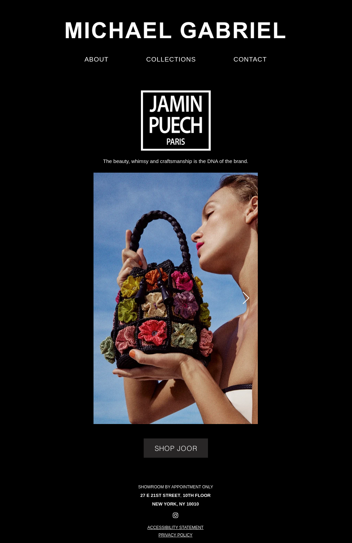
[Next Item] (246, 298)
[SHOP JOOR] (176, 448)
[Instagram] (175, 515)
